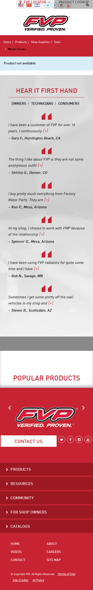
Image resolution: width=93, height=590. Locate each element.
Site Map (54, 560)
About (52, 544)
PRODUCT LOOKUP (73, 4)
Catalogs (18, 527)
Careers (54, 552)
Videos (16, 552)
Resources (20, 484)
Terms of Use (65, 574)
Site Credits (19, 580)
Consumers (65, 103)
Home (7, 42)
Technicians (43, 103)
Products (21, 42)
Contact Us (29, 441)
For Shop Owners (26, 512)
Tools (57, 42)
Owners (23, 103)
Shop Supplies (40, 42)
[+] (44, 131)
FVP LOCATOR (35, 4)
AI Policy (36, 580)
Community (20, 498)
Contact (18, 560)
